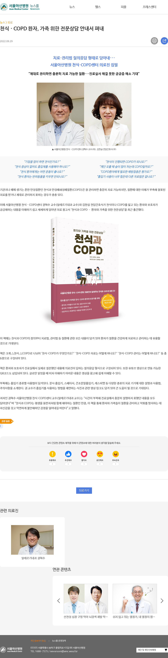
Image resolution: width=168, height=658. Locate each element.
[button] (160, 602)
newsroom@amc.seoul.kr (64, 651)
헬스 (98, 7)
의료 (10, 22)
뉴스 (72, 7)
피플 (123, 7)
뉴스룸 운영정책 (59, 641)
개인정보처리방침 (38, 641)
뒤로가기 (84, 490)
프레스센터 (149, 7)
